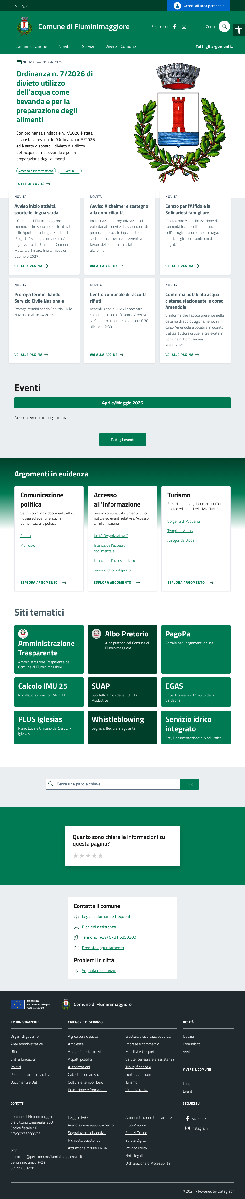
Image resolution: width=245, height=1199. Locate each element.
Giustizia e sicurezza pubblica (148, 1036)
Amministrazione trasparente (148, 1117)
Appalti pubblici (80, 1059)
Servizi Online (136, 1133)
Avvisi (187, 1051)
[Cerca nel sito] (224, 26)
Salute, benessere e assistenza (149, 1059)
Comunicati (191, 1044)
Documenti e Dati (24, 1082)
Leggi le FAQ (78, 1117)
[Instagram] (182, 26)
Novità (65, 46)
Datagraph (226, 1191)
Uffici (14, 1051)
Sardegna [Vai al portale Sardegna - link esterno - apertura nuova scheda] (21, 5)
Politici (16, 1067)
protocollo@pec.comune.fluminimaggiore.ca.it (46, 1156)
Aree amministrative (27, 1044)
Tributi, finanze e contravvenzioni (138, 1070)
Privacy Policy (136, 1148)
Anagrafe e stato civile (86, 1051)
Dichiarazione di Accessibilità (147, 1163)
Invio (189, 784)
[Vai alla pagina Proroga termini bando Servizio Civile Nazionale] (32, 352)
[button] (239, 30)
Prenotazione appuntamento (91, 1125)
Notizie (188, 1036)
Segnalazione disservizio (87, 1133)
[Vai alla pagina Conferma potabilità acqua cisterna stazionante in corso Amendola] (183, 352)
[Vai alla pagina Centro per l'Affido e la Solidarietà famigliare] (183, 264)
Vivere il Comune (121, 46)
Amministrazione (31, 46)
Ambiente (76, 1044)
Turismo (131, 1082)
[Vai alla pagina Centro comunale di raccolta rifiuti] (108, 352)
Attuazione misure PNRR (87, 1148)
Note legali (134, 1155)
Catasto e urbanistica (84, 1074)
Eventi (188, 1091)
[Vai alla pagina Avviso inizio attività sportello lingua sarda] (32, 264)
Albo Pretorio (135, 1125)
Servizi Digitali (136, 1140)
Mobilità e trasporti (140, 1051)
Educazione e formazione (87, 1090)
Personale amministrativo (31, 1074)
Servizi (88, 46)
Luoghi (188, 1083)
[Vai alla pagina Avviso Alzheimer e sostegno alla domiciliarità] (108, 264)
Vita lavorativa (136, 1090)
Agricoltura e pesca (83, 1036)
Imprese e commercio (142, 1044)
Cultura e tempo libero (85, 1082)
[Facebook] (172, 26)
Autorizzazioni (79, 1067)
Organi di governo (25, 1036)
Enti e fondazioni (24, 1059)
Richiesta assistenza (84, 1140)
